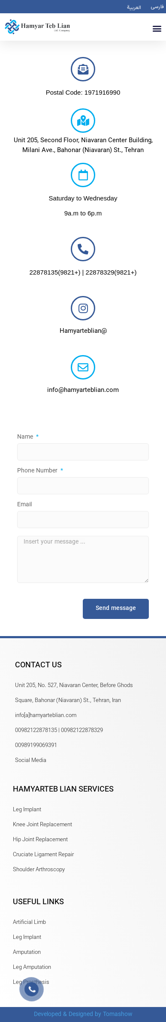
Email (24, 506)
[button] (157, 28)
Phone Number (38, 472)
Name (26, 438)
